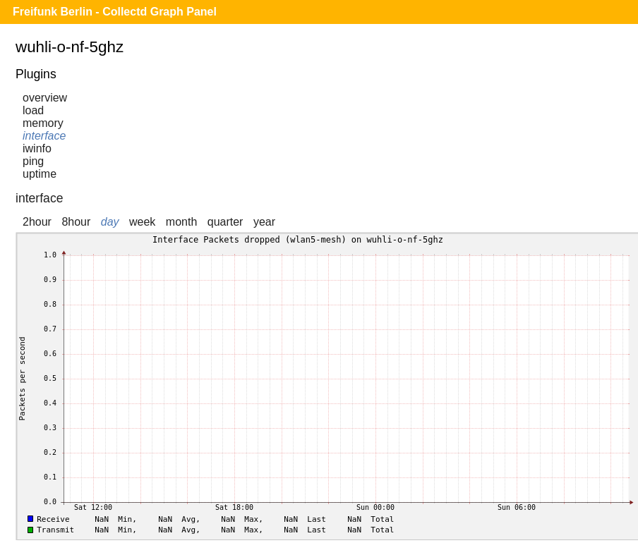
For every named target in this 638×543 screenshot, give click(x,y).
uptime (39, 174)
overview (45, 98)
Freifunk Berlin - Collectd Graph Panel (115, 12)
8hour (75, 222)
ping (33, 161)
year (264, 222)
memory (43, 123)
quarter (225, 222)
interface (44, 136)
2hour (37, 222)
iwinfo (37, 148)
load (33, 110)
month (181, 222)
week (142, 222)
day (110, 222)
